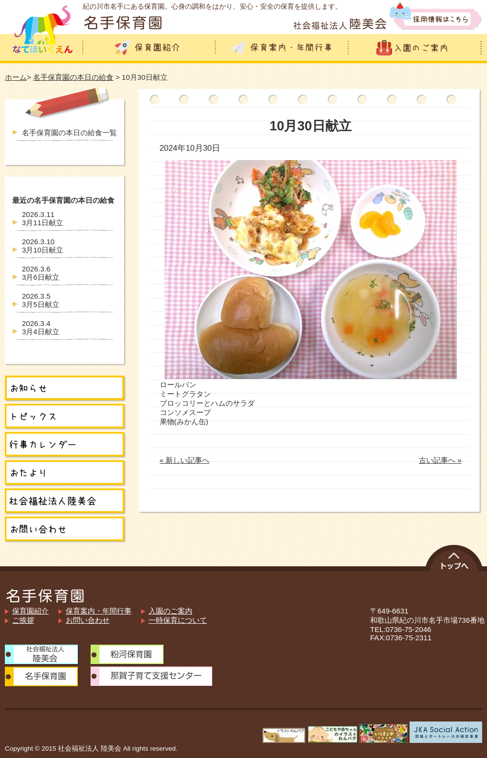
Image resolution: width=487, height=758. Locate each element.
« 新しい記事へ (185, 460)
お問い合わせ (88, 620)
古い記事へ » (440, 460)
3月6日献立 (40, 273)
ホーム (16, 77)
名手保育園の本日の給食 (73, 77)
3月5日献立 (40, 300)
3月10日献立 (42, 245)
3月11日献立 (42, 218)
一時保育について (178, 620)
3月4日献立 (40, 327)
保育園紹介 (30, 611)
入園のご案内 (170, 611)
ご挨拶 (23, 620)
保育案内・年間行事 (98, 611)
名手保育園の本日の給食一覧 (69, 132)
